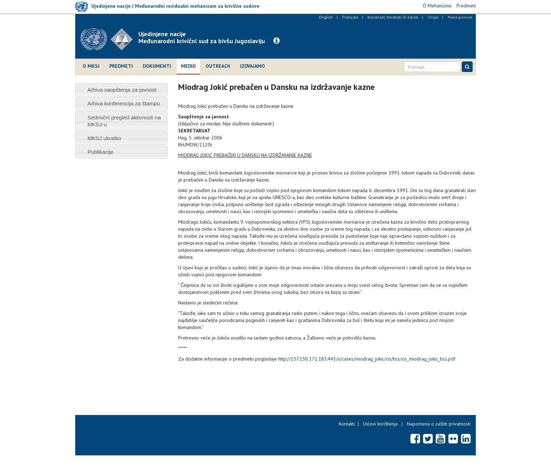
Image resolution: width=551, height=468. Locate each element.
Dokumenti (157, 66)
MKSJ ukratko (104, 138)
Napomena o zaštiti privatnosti (439, 424)
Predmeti (121, 66)
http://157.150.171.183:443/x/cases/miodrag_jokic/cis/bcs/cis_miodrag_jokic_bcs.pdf (366, 359)
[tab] (121, 89)
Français (350, 17)
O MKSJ (91, 66)
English (326, 17)
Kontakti (347, 424)
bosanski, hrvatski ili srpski (393, 17)
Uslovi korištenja (380, 424)
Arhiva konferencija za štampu (123, 103)
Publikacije (100, 152)
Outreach (218, 66)
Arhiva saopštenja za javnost (121, 90)
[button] (276, 40)
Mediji (188, 66)
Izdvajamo (252, 66)
